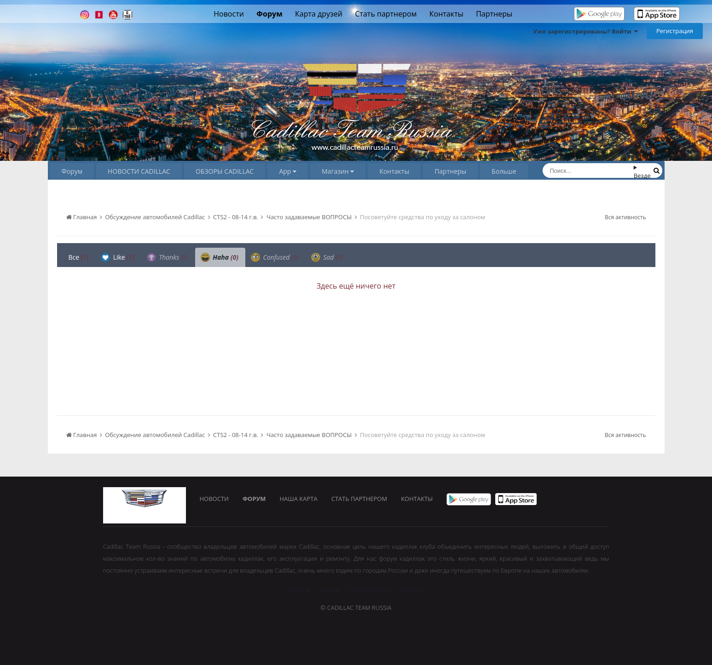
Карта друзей (318, 14)
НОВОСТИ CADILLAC (139, 171)
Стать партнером (386, 14)
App (287, 171)
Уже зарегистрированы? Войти (585, 31)
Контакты (446, 14)
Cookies (411, 590)
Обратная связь (369, 590)
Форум (269, 14)
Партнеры (494, 14)
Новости (229, 14)
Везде (642, 175)
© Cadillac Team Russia (356, 607)
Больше (504, 171)
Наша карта (299, 498)
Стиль (328, 590)
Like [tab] (117, 257)
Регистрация (674, 31)
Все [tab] (79, 257)
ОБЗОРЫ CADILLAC (225, 171)
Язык (300, 590)
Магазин (338, 171)
